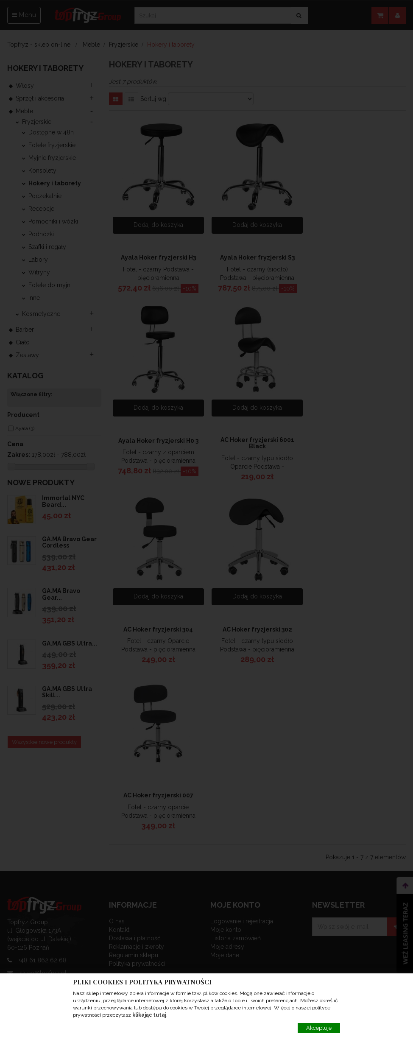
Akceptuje (319, 1028)
